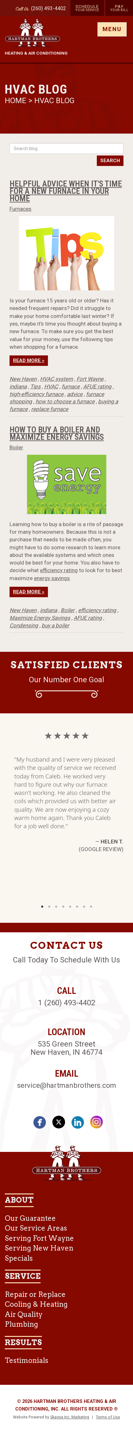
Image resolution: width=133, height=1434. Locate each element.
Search (110, 160)
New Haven (23, 379)
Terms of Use (108, 1417)
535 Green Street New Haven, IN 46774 (66, 1048)
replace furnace (49, 409)
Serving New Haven (39, 1248)
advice (75, 394)
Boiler (16, 447)
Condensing (24, 625)
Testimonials (26, 1360)
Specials (19, 1258)
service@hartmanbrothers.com (66, 1085)
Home (16, 100)
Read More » (28, 360)
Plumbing (21, 1324)
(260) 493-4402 (48, 8)
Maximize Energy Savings (40, 618)
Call (20, 9)
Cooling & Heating (36, 1304)
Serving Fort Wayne (39, 1238)
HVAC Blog (54, 100)
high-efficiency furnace (36, 394)
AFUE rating (97, 386)
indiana (18, 386)
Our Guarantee (30, 1218)
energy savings (52, 578)
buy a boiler (55, 625)
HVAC (51, 386)
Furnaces (20, 209)
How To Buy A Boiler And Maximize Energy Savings (57, 433)
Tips (35, 386)
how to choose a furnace (65, 401)
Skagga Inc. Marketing (69, 1417)
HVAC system (56, 379)
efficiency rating (59, 570)
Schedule (87, 8)
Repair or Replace (35, 1294)
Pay (119, 8)
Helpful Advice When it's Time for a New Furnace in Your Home (66, 191)
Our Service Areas (36, 1228)
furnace (71, 386)
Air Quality (24, 1314)
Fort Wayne (89, 379)
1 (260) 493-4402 (66, 1002)
